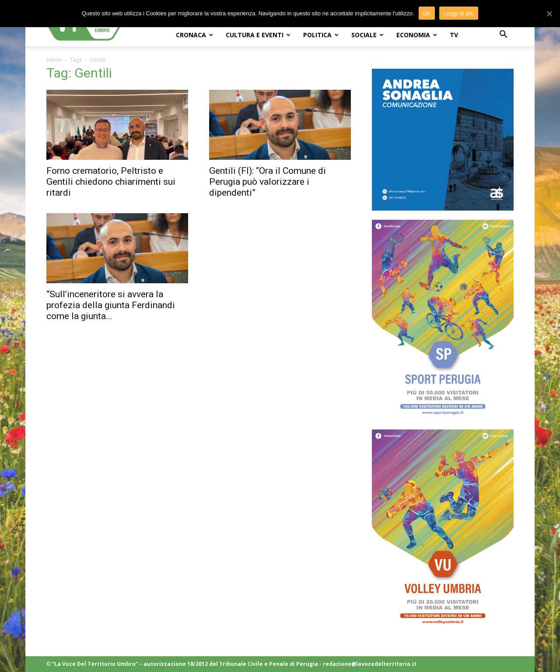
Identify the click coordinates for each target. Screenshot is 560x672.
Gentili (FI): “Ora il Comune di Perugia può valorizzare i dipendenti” (267, 181)
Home (54, 59)
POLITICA (321, 35)
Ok (426, 13)
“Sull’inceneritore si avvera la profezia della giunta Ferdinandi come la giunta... (110, 305)
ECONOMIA (416, 35)
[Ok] (549, 13)
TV (454, 35)
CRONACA (194, 35)
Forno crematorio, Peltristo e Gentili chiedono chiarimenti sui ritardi (110, 181)
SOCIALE (367, 35)
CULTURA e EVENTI (258, 35)
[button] (503, 35)
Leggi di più (459, 13)
